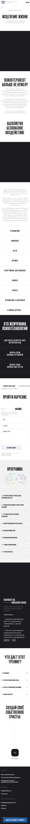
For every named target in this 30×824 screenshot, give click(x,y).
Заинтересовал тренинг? (15, 820)
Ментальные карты (7, 775)
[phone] (15, 426)
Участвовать (15, 758)
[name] (15, 419)
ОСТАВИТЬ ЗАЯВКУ (11, 448)
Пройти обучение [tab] (9, 386)
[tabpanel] (15, 397)
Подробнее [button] (7, 640)
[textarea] (15, 437)
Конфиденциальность (8, 803)
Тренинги (4, 771)
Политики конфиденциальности (6, 455)
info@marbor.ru (6, 791)
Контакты (4, 787)
